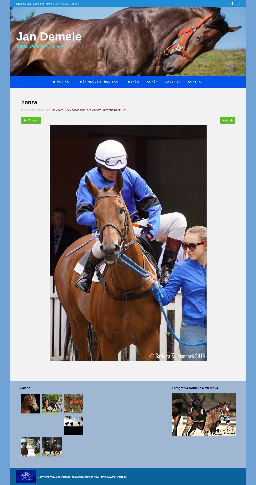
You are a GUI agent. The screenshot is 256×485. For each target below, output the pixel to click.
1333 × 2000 (56, 110)
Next (227, 120)
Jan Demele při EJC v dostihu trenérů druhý (96, 110)
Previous (31, 120)
